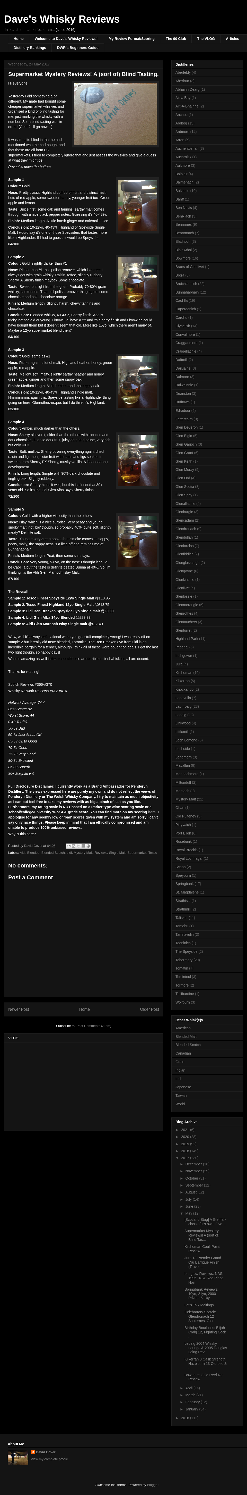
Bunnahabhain (187, 292)
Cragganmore (186, 343)
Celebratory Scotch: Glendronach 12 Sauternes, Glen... (200, 1316)
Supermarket (136, 853)
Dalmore (182, 377)
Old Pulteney (185, 816)
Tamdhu (181, 926)
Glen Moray (184, 469)
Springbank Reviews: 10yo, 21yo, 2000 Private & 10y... (201, 1293)
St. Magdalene (187, 892)
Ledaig (180, 715)
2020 (185, 1137)
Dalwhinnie (184, 385)
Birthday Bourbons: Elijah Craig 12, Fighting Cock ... (205, 1332)
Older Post (149, 1009)
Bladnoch (182, 241)
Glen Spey (183, 495)
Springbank (184, 884)
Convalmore (185, 334)
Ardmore (182, 132)
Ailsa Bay (182, 98)
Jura (178, 664)
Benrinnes (183, 224)
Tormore (182, 985)
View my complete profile (49, 1459)
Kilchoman (183, 673)
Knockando (184, 689)
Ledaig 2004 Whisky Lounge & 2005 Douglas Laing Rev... (205, 1347)
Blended (33, 853)
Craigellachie (185, 351)
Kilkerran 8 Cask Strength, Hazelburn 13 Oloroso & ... (205, 1363)
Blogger (152, 1485)
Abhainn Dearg (187, 89)
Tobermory (183, 960)
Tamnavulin (184, 934)
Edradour (182, 410)
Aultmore (182, 165)
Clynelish (182, 326)
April (189, 1388)
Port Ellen (183, 833)
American (183, 1028)
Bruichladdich (186, 284)
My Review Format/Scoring (132, 39)
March (190, 1395)
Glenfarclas (184, 546)
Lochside (182, 749)
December (194, 1164)
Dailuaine (182, 368)
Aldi (22, 853)
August (191, 1192)
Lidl (69, 853)
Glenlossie (183, 596)
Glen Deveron (186, 427)
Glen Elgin (183, 436)
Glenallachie (185, 504)
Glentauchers (186, 622)
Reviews (100, 853)
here (152, 812)
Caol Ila (181, 300)
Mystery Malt (83, 853)
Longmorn (183, 757)
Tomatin (181, 968)
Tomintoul (183, 977)
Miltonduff (183, 782)
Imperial (181, 647)
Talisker (181, 918)
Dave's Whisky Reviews (62, 19)
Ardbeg (181, 123)
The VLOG (206, 39)
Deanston (183, 393)
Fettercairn (184, 419)
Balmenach (184, 182)
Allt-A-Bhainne (187, 106)
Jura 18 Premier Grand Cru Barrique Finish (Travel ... (202, 1262)
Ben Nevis (183, 208)
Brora (179, 275)
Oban (179, 808)
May (189, 1213)
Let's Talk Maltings (199, 1305)
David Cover (46, 1452)
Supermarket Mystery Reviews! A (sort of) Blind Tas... (201, 1235)
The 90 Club (176, 39)
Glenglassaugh (187, 563)
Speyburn (183, 875)
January (192, 1409)
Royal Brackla (186, 850)
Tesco (152, 853)
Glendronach (185, 529)
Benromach (184, 233)
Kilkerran (182, 681)
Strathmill (182, 909)
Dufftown (182, 402)
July (189, 1199)
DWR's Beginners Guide (77, 48)
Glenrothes (184, 613)
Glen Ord (182, 478)
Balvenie (182, 191)
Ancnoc (181, 115)
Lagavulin (183, 698)
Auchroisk (183, 157)
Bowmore (183, 258)
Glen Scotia (184, 487)
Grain (179, 1062)
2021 (185, 1130)
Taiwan (181, 1095)
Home (19, 39)
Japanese (183, 1087)
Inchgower (183, 656)
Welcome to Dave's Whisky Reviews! (66, 39)
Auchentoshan (187, 148)
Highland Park (186, 639)
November (194, 1171)
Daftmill (181, 360)
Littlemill (182, 732)
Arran (179, 140)
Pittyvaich (183, 825)
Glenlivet (182, 588)
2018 (185, 1151)
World (180, 1104)
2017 (185, 1158)
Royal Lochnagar (189, 858)
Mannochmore (187, 774)
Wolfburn (182, 1002)
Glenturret (183, 630)
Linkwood (183, 723)
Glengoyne (184, 571)
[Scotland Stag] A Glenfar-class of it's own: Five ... (205, 1221)
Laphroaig (183, 706)
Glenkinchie (184, 580)
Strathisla (182, 901)
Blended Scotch (53, 853)
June (189, 1206)
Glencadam (184, 520)
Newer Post (18, 1009)
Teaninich (183, 943)
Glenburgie (184, 512)
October (192, 1178)
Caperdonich (185, 309)
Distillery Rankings (30, 48)
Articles (232, 39)
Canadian (183, 1053)
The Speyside (186, 951)
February (193, 1402)
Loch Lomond (186, 740)
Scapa (180, 867)
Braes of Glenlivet (189, 267)
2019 (185, 1144)
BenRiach (183, 216)
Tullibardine (184, 994)
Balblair (181, 174)
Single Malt (117, 853)
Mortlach (182, 791)
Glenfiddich (184, 554)
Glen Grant (184, 453)
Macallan (182, 765)
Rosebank (183, 841)
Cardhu (181, 317)
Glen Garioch (186, 444)
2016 (185, 1418)
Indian (180, 1070)
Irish (178, 1079)
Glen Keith (183, 461)
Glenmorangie (186, 605)
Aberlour (182, 81)
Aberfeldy (183, 72)
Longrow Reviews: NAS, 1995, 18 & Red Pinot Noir (203, 1278)
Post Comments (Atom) (93, 1026)
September (194, 1185)
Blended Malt (186, 1036)
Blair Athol (183, 250)
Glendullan (184, 537)
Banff (179, 199)
